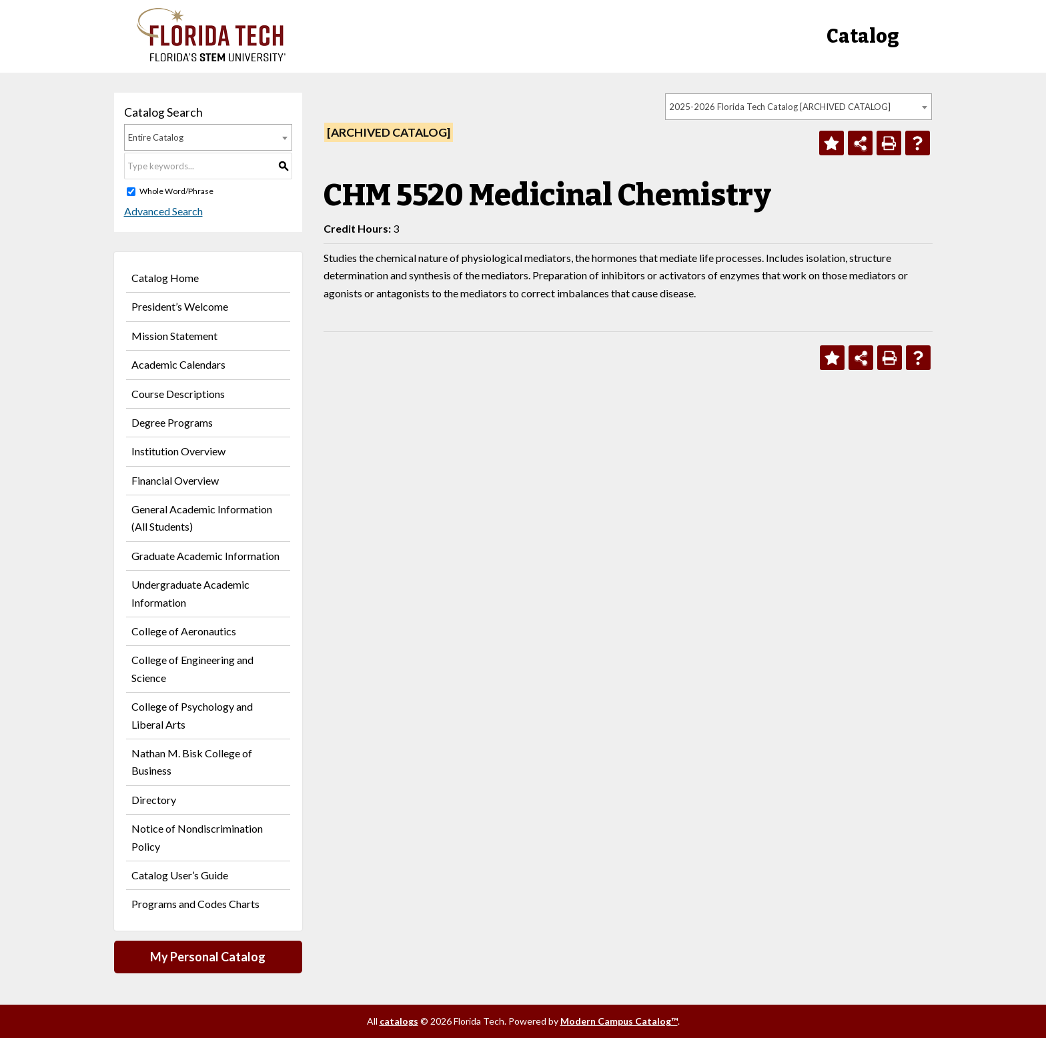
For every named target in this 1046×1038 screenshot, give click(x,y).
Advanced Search (163, 211)
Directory (153, 799)
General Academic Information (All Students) (201, 518)
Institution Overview (178, 451)
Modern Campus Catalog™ (619, 1021)
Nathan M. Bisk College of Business (191, 762)
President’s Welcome (179, 306)
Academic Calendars (178, 364)
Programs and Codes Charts (195, 903)
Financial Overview (175, 480)
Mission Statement (174, 335)
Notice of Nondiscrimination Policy (197, 837)
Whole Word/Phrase (176, 191)
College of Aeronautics (183, 631)
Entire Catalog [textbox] (155, 137)
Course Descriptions (178, 393)
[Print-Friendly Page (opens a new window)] (889, 143)
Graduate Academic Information (205, 555)
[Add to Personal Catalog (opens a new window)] (831, 143)
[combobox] (798, 106)
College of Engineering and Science (192, 668)
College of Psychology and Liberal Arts (192, 715)
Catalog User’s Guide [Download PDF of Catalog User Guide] (179, 875)
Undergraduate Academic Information (190, 593)
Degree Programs (172, 422)
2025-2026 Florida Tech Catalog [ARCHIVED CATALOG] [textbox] (780, 106)
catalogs (399, 1021)
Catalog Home (165, 277)
